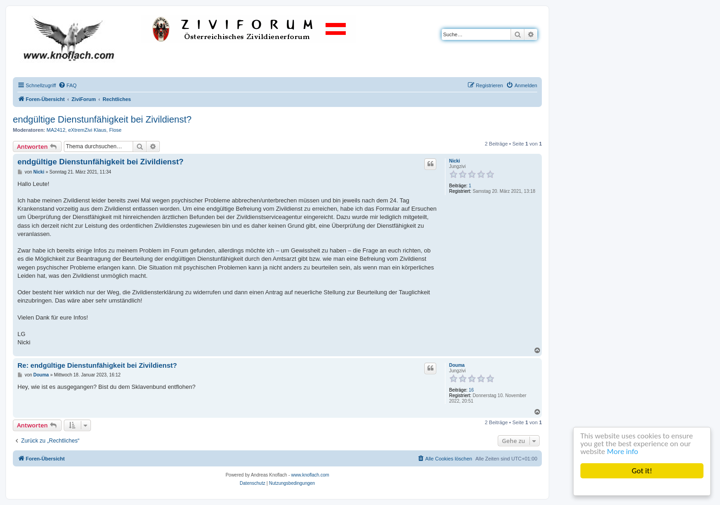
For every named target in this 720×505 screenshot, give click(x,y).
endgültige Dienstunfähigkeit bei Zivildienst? (102, 119)
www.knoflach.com (310, 474)
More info (622, 451)
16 (471, 390)
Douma (457, 365)
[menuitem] (67, 85)
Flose (115, 130)
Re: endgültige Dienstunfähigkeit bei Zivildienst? (97, 365)
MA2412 (55, 130)
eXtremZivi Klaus (87, 130)
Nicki (454, 160)
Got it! (642, 471)
